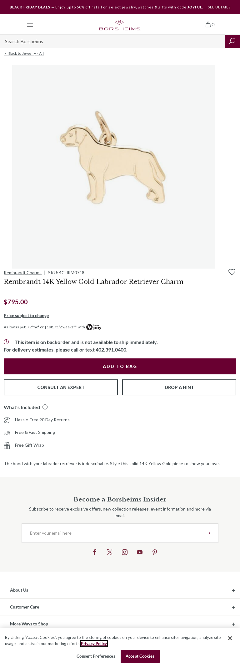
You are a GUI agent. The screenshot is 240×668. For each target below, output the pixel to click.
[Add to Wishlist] (232, 272)
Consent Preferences (96, 656)
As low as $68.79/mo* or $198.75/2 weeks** (40, 327)
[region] (120, 648)
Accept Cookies (140, 656)
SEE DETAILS (219, 7)
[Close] (230, 638)
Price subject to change (26, 315)
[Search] (112, 41)
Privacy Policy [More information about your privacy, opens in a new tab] (94, 643)
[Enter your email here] (112, 533)
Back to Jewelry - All (24, 53)
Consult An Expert (61, 387)
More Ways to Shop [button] (29, 623)
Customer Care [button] (24, 606)
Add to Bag (120, 366)
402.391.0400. (112, 349)
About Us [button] (19, 590)
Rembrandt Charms (23, 272)
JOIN (206, 533)
